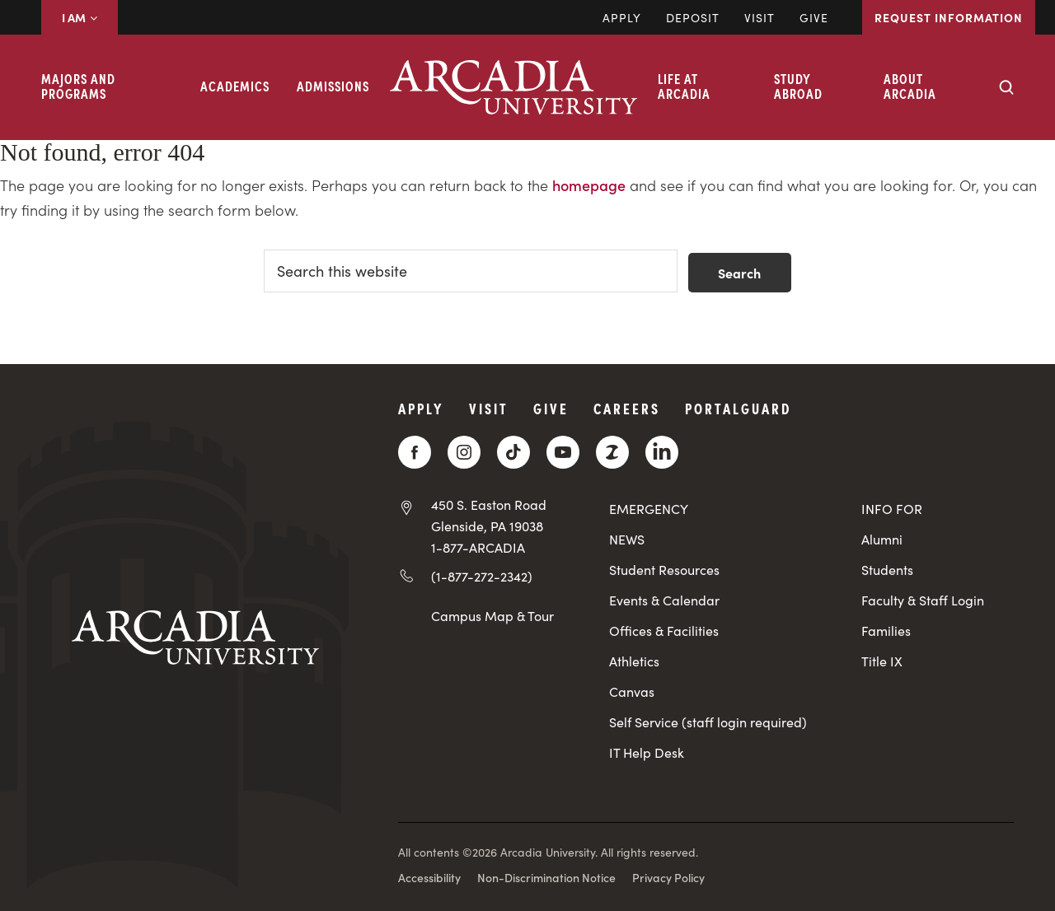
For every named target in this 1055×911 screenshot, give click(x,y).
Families (886, 631)
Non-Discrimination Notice (546, 877)
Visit (759, 17)
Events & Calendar (664, 600)
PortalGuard (738, 408)
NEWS (627, 539)
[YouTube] (562, 452)
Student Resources (664, 570)
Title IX (882, 661)
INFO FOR (891, 509)
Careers (626, 408)
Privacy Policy (668, 877)
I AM (79, 17)
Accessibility (429, 877)
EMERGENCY (648, 509)
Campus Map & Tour (492, 615)
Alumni (882, 539)
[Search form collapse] (1006, 87)
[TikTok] (513, 452)
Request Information (948, 17)
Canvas (631, 691)
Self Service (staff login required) (708, 722)
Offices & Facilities (664, 631)
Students (887, 570)
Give (813, 17)
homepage (589, 185)
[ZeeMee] (612, 452)
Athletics (634, 661)
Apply (622, 17)
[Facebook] (414, 452)
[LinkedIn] (661, 452)
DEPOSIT (693, 17)
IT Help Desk (646, 752)
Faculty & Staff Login (922, 600)
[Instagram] (464, 452)
